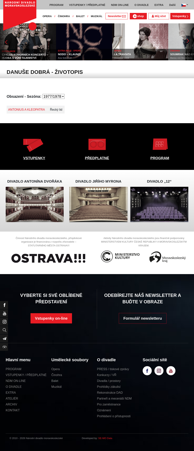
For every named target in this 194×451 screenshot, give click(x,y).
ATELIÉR (12, 398)
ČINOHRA (64, 16)
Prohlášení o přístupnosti (114, 416)
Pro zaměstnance (109, 404)
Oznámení (104, 410)
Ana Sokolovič (65, 58)
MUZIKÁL (96, 16)
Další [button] (172, 4)
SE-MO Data (105, 438)
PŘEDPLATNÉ (97, 158)
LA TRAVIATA (122, 54)
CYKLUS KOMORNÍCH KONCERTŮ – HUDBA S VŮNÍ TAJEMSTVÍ (25, 56)
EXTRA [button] (158, 4)
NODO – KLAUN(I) (69, 54)
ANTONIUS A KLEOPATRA (26, 109)
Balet (54, 380)
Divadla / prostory (109, 380)
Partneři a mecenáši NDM (114, 398)
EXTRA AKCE (8, 51)
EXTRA (11, 392)
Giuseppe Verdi (121, 58)
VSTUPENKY (34, 158)
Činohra (56, 375)
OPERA (47, 16)
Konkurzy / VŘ (106, 375)
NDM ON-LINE (16, 380)
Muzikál (56, 386)
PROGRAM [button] (56, 4)
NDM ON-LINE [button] (120, 4)
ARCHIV (11, 404)
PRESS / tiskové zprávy (113, 369)
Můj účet (159, 16)
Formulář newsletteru (142, 318)
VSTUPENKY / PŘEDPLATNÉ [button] (87, 4)
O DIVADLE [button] (142, 4)
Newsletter (116, 16)
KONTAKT (13, 410)
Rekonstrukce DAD (110, 392)
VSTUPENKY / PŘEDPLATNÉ (26, 375)
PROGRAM (159, 158)
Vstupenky (180, 16)
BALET (80, 16)
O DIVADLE (14, 386)
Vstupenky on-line (51, 318)
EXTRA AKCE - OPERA (69, 51)
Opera (55, 369)
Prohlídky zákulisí (109, 386)
